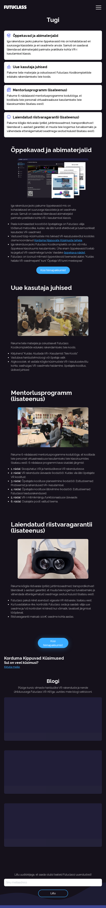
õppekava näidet (74, 252)
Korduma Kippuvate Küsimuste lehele (58, 240)
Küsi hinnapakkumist (53, 270)
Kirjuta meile (12, 667)
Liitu (53, 893)
